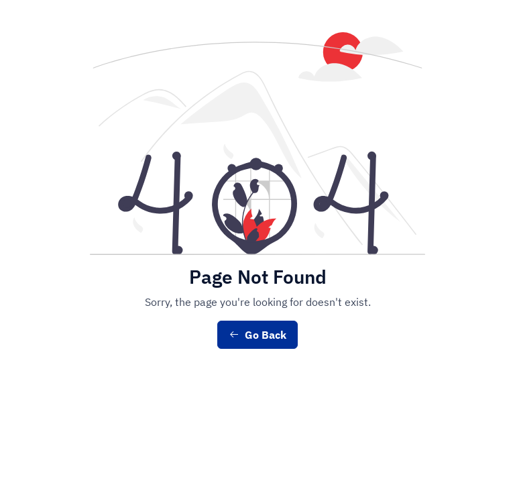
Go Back (257, 334)
